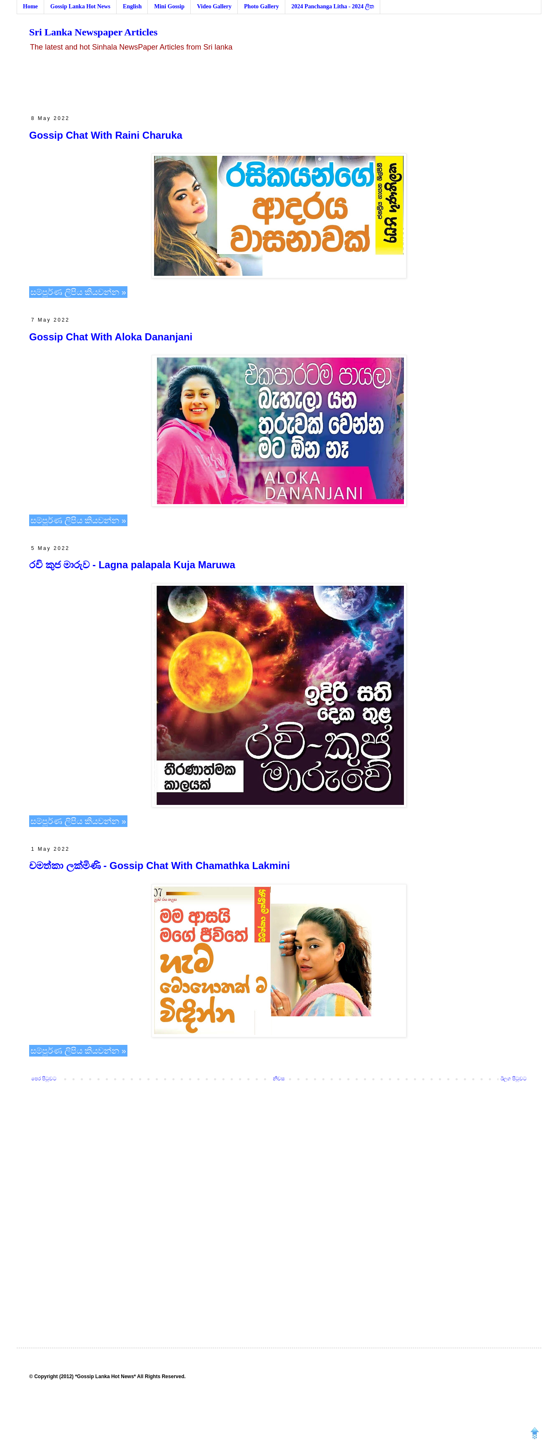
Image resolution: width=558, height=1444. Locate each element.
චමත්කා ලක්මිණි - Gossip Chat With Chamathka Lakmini (159, 865)
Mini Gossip (169, 6)
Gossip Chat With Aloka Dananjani (110, 336)
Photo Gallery (261, 6)
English (132, 6)
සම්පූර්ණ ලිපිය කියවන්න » (78, 292)
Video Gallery (214, 6)
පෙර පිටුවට (44, 1079)
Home (30, 6)
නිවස (279, 1079)
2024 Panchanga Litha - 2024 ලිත (332, 6)
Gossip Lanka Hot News (80, 6)
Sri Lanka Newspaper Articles (93, 32)
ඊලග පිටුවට (514, 1079)
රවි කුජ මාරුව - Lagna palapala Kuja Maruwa (132, 564)
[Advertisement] (279, 83)
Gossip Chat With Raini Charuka (105, 135)
